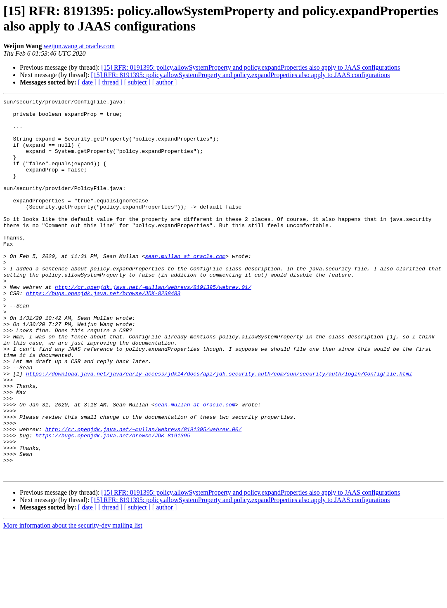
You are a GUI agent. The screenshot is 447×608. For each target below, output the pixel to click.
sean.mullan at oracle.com (185, 288)
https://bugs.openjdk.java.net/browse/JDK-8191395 (112, 503)
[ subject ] (137, 82)
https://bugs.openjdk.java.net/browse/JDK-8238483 (103, 332)
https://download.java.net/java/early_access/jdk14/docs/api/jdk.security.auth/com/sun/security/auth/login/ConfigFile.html (219, 429)
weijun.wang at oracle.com (79, 45)
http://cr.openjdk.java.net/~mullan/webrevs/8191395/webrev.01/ (153, 325)
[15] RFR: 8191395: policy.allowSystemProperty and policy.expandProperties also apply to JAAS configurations (250, 67)
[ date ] (87, 82)
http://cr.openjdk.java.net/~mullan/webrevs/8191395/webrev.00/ (143, 496)
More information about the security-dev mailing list (72, 600)
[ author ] (164, 82)
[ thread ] (110, 82)
